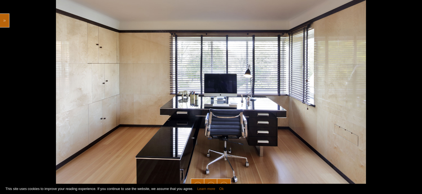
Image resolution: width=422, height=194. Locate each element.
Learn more (206, 189)
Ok (221, 189)
